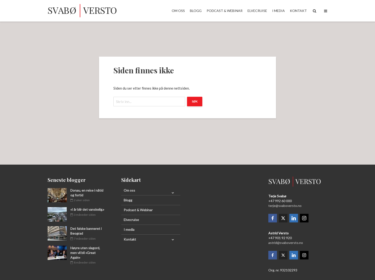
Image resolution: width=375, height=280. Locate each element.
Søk (195, 101)
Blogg (196, 11)
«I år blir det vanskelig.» (87, 209)
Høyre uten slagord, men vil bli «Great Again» (85, 252)
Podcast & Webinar (225, 11)
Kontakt (298, 11)
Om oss (178, 11)
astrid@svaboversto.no (285, 243)
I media (278, 11)
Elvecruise (257, 11)
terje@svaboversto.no (285, 206)
